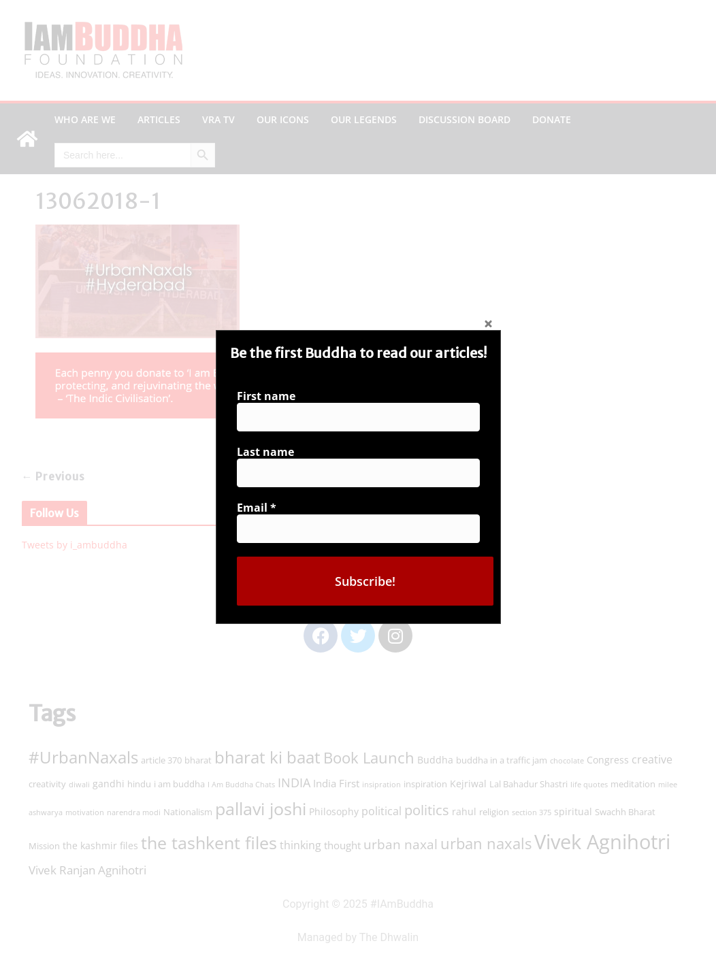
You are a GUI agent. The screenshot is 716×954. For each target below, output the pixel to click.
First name (270, 399)
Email (261, 505)
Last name (269, 452)
